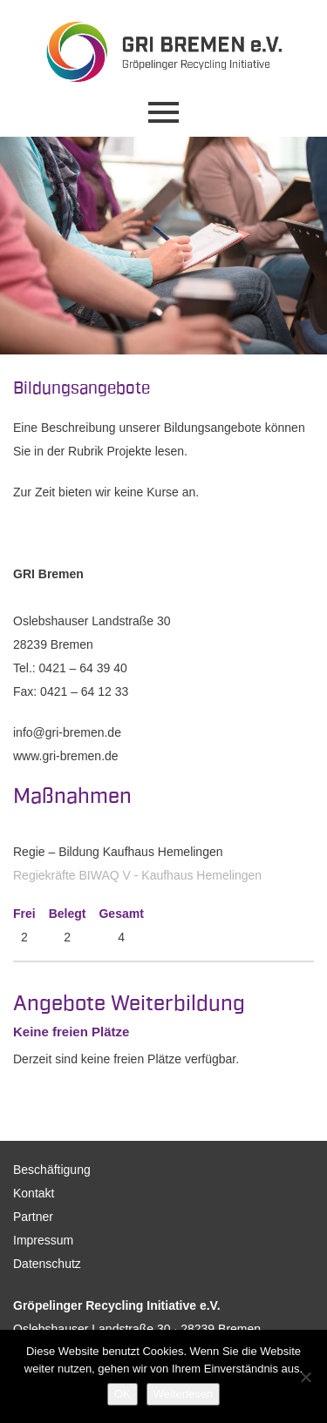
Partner (33, 1217)
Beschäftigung (52, 1170)
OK (122, 1393)
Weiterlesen (183, 1393)
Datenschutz (47, 1264)
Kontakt (33, 1193)
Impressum (43, 1240)
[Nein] (305, 1377)
